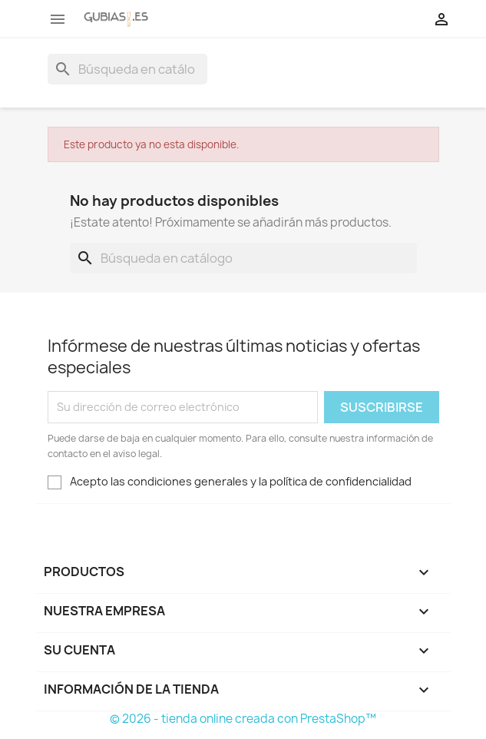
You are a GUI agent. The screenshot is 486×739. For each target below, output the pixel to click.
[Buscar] (127, 69)
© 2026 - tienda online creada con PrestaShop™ (243, 719)
